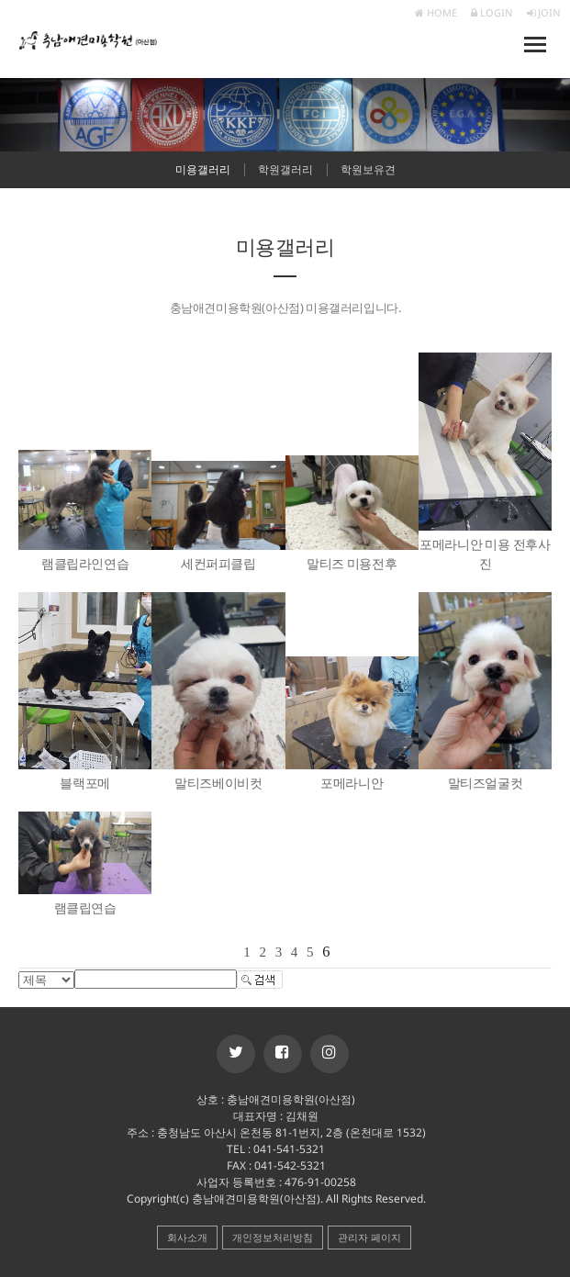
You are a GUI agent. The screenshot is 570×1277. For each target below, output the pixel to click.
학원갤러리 (285, 169)
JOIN (544, 12)
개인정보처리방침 (272, 1237)
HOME (436, 12)
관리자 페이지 (369, 1237)
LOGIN (492, 12)
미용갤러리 (202, 169)
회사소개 (187, 1237)
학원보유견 (368, 169)
